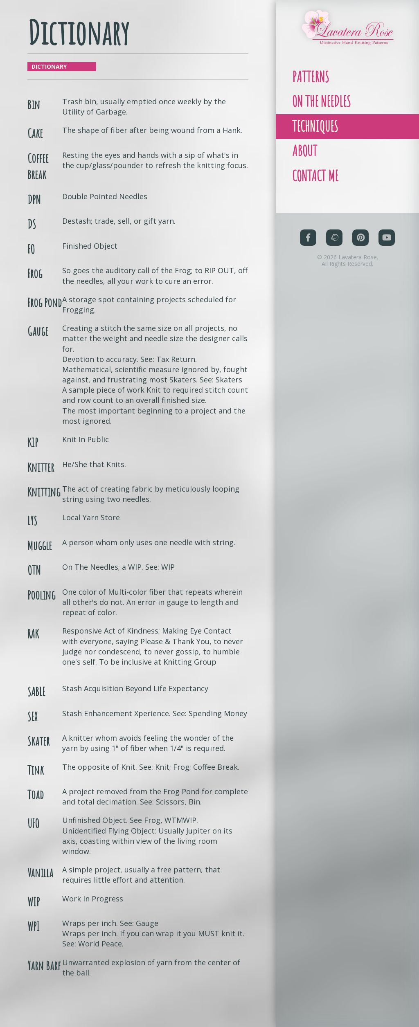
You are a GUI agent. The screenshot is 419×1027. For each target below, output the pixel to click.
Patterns (312, 78)
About (306, 161)
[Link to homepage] (347, 27)
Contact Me (318, 189)
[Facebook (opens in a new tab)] (308, 253)
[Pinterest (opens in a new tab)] (360, 253)
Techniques (318, 134)
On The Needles (325, 106)
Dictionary (49, 66)
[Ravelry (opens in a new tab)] (334, 253)
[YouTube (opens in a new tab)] (386, 253)
